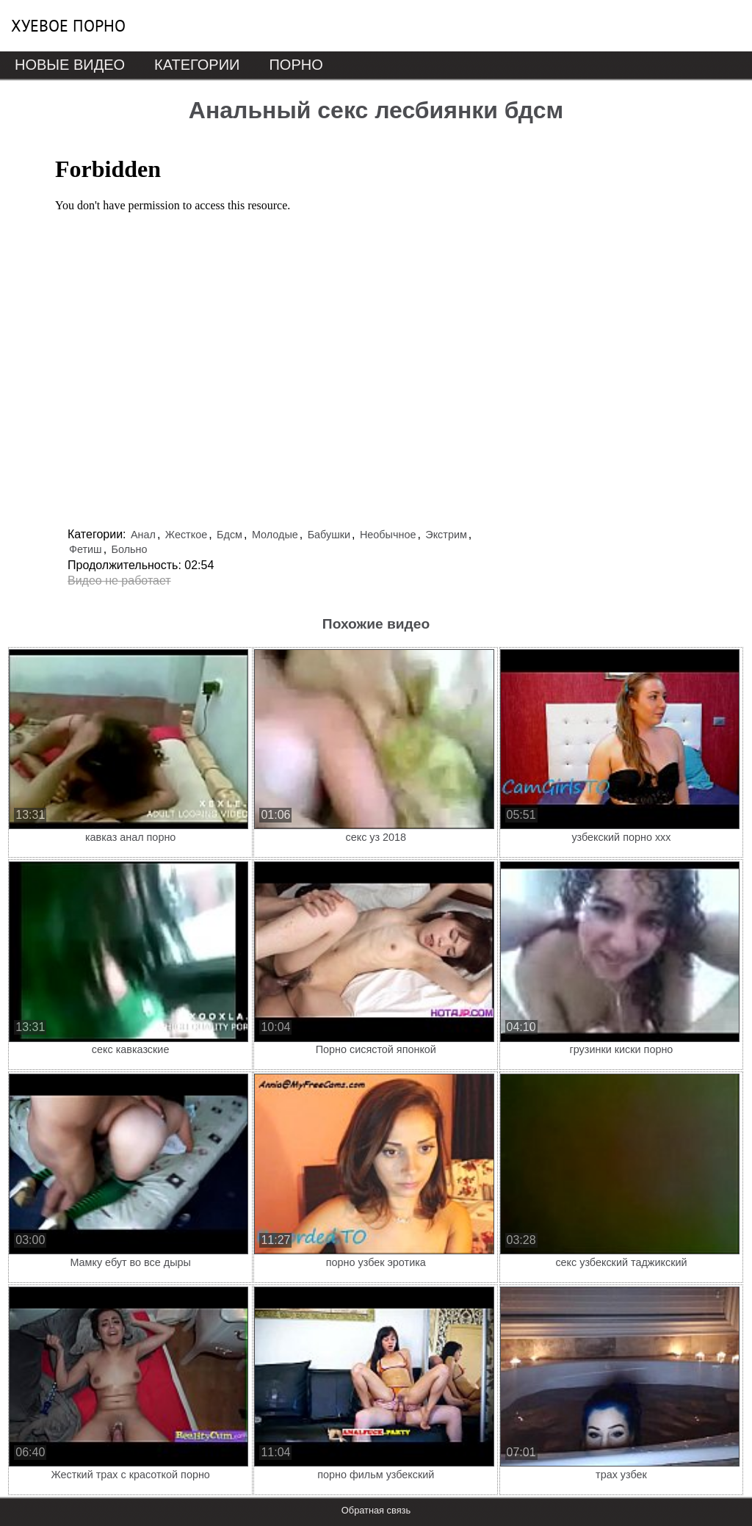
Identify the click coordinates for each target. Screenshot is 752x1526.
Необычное (388, 534)
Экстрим (446, 534)
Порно (295, 65)
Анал (143, 534)
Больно (130, 549)
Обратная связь (376, 1510)
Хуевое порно (68, 25)
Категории (196, 65)
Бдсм (229, 534)
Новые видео (70, 65)
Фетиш (85, 549)
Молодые (275, 534)
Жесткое (186, 534)
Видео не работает (119, 580)
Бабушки (329, 534)
